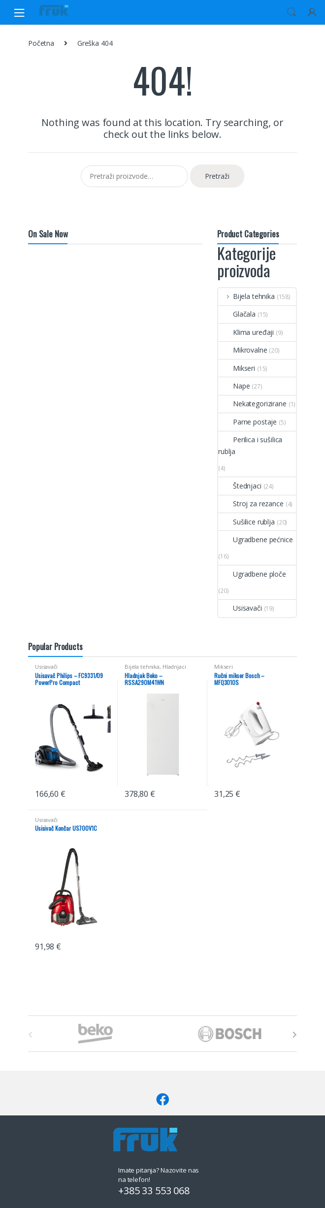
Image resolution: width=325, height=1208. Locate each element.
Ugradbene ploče (252, 574)
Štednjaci (239, 485)
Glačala (237, 314)
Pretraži (217, 176)
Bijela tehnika (246, 296)
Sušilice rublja (246, 521)
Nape (234, 386)
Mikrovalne (242, 350)
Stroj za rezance (251, 503)
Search (291, 12)
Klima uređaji (246, 332)
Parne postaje (247, 421)
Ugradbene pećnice (255, 539)
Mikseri (236, 368)
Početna (41, 43)
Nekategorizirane (252, 403)
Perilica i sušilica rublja (250, 445)
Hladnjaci (174, 666)
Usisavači (240, 608)
